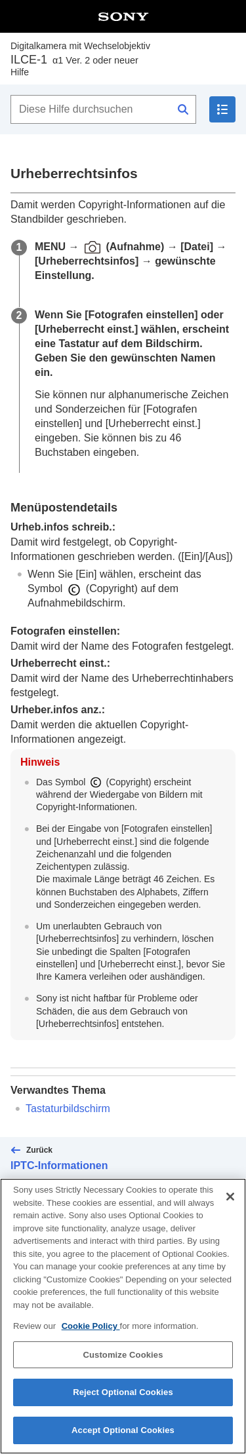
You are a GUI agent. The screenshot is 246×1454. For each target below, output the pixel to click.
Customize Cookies (123, 1365)
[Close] (230, 1206)
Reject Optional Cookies (123, 1402)
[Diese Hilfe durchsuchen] (103, 109)
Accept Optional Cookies (123, 1440)
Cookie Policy (91, 1336)
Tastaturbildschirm (68, 1108)
